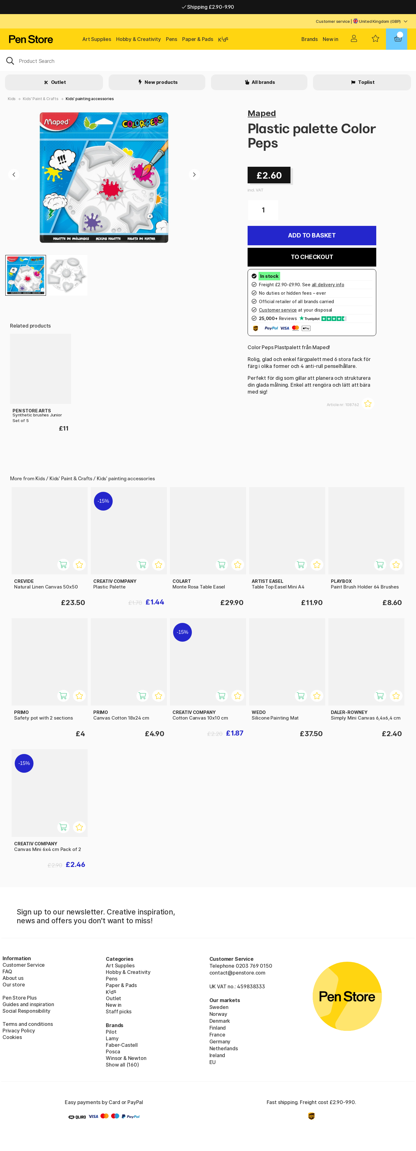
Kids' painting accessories (90, 98)
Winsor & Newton (126, 1058)
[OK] (208, 60)
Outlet (58, 82)
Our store (14, 984)
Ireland (217, 1055)
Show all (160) (122, 1065)
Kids (12, 98)
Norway (218, 1014)
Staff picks (118, 1011)
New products (161, 82)
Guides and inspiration (28, 1004)
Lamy (112, 1038)
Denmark (219, 1021)
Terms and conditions (28, 1024)
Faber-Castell (122, 1045)
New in (330, 39)
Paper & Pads (197, 39)
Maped (262, 113)
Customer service (333, 21)
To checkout (312, 257)
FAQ (7, 971)
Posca (113, 1051)
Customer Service (24, 965)
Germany (220, 1041)
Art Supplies (96, 39)
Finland (217, 1028)
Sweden (219, 1007)
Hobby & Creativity (138, 39)
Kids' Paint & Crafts (40, 98)
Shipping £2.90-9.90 (208, 7)
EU (212, 1062)
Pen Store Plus (20, 998)
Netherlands (223, 1048)
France (217, 1034)
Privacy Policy (19, 1030)
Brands (309, 39)
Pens (171, 39)
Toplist (366, 82)
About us (13, 978)
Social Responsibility (26, 1011)
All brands (263, 82)
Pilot (111, 1032)
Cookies (12, 1037)
